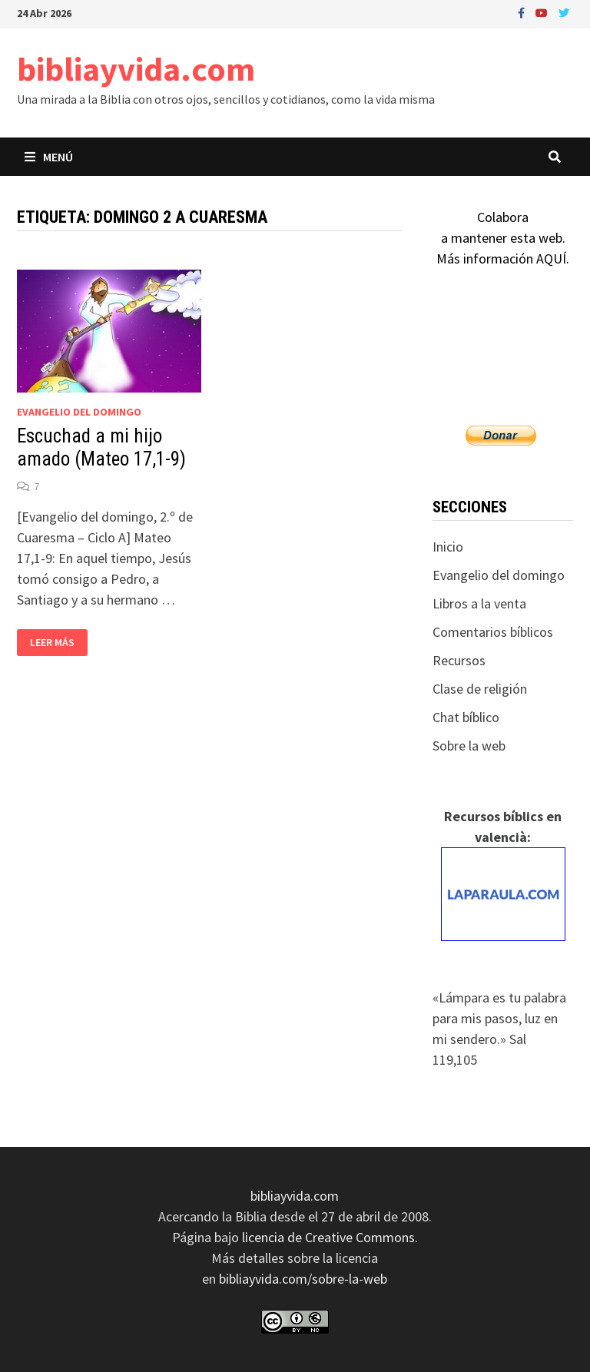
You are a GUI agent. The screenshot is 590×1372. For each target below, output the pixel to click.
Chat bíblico (466, 717)
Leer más (54, 642)
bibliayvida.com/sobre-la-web (303, 1278)
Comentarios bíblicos (493, 632)
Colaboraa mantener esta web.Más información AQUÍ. (502, 237)
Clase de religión (480, 689)
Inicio (448, 546)
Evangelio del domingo (79, 412)
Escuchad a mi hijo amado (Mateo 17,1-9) (101, 447)
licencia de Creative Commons (328, 1237)
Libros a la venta (479, 603)
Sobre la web (469, 745)
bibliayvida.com (136, 69)
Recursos (459, 660)
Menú (49, 156)
